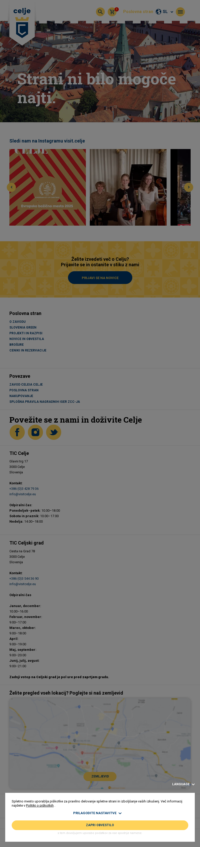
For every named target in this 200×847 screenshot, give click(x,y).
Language (183, 784)
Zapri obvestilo (100, 825)
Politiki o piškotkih (40, 805)
